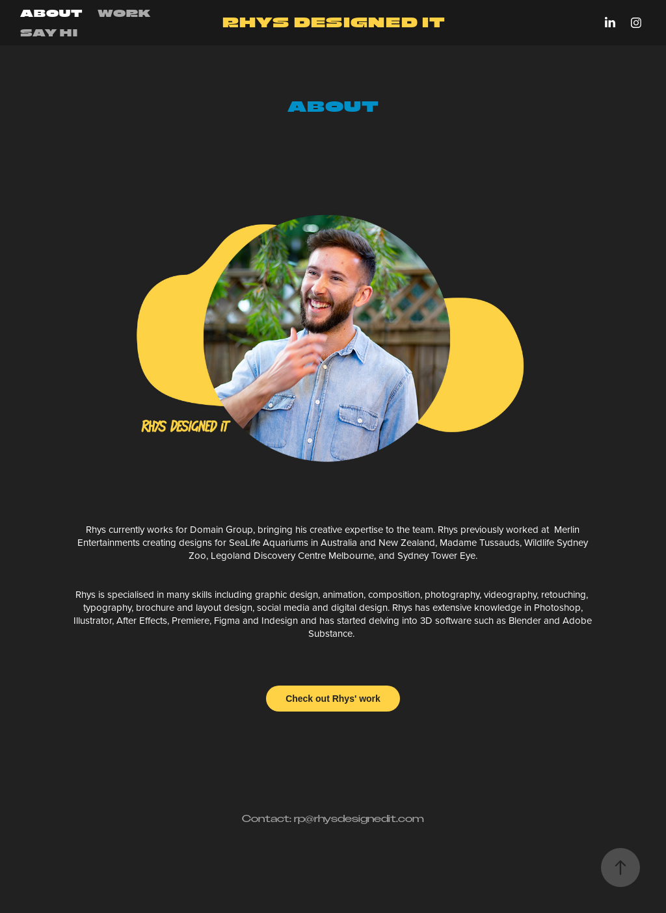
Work (124, 13)
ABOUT (51, 13)
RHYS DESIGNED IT (333, 22)
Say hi (49, 32)
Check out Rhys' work (333, 698)
